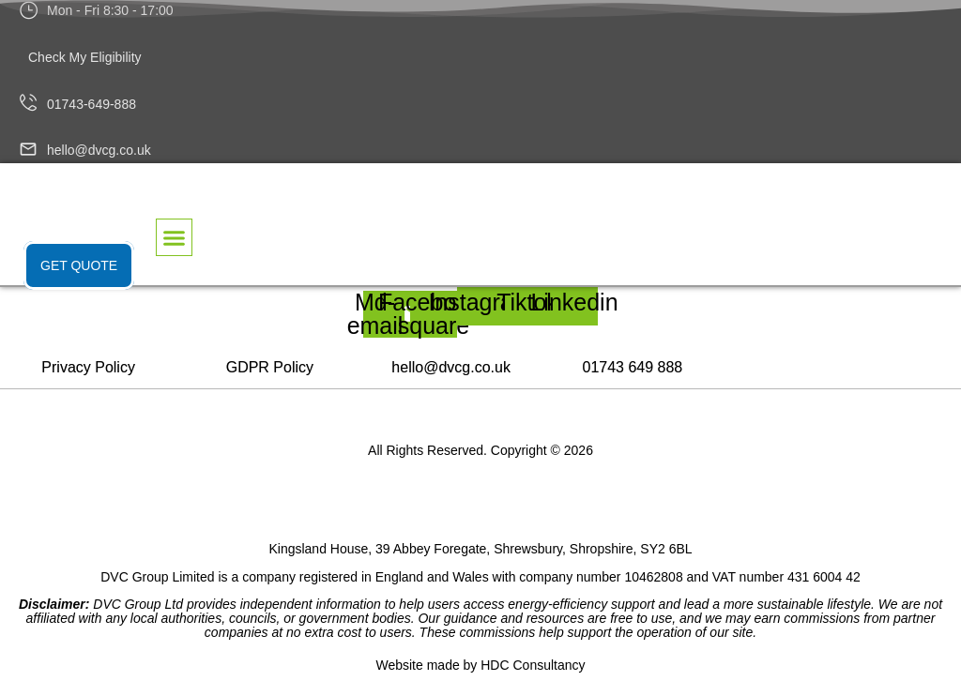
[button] (174, 237)
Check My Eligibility (85, 57)
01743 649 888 (632, 367)
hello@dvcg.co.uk (99, 150)
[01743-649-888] (28, 104)
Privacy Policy (88, 367)
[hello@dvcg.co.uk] (28, 152)
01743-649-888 (91, 104)
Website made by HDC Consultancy (480, 665)
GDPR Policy (269, 367)
